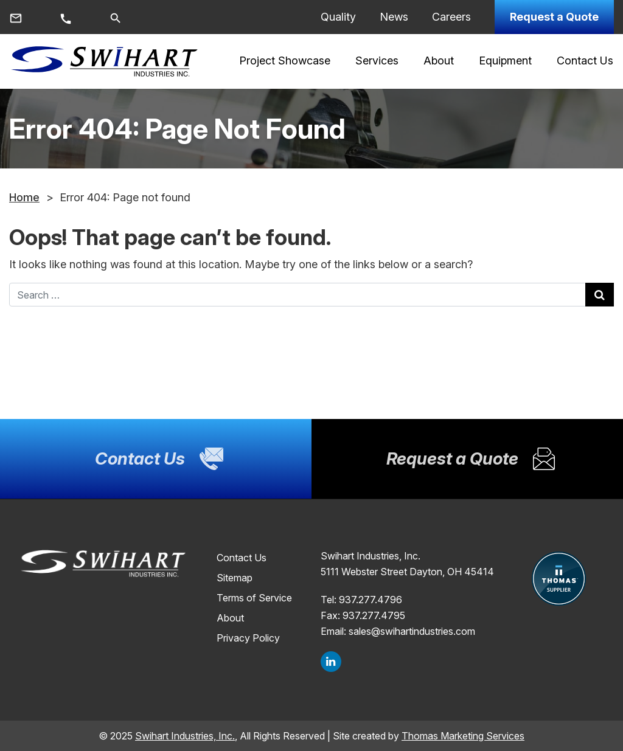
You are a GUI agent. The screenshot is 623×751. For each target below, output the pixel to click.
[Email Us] (16, 17)
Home (24, 197)
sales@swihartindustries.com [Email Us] (412, 631)
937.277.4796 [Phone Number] (370, 600)
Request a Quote (554, 16)
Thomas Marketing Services (463, 736)
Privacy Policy (248, 638)
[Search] (115, 16)
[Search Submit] (599, 294)
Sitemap (234, 578)
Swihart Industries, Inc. (185, 736)
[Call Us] (65, 18)
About (230, 618)
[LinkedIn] (331, 661)
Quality (338, 16)
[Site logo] (104, 61)
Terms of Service (254, 598)
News (394, 16)
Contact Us (241, 558)
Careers (451, 16)
